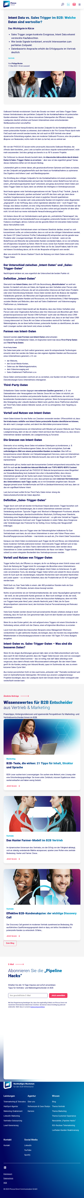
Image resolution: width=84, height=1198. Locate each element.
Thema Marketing (59, 1111)
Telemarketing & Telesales (15, 1102)
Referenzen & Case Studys (39, 1106)
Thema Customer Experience (64, 1116)
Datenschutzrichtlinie (37, 1007)
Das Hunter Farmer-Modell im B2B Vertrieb (34, 840)
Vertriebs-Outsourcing (13, 1121)
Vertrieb (11, 58)
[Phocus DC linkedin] (68, 4)
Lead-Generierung (11, 1125)
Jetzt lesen (11, 786)
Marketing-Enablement (13, 1111)
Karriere (31, 1111)
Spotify (27, 1155)
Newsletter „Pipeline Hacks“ (64, 1121)
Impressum (8, 1174)
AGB (5, 1183)
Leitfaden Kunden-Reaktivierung (65, 1130)
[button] (62, 4)
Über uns (31, 1102)
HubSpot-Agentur (11, 1106)
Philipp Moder (17, 63)
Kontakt (7, 1145)
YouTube (27, 1150)
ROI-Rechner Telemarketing (63, 1125)
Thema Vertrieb (58, 1106)
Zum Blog (10, 943)
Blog (54, 1102)
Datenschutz (8, 1178)
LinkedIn (27, 1145)
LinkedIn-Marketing (12, 1116)
